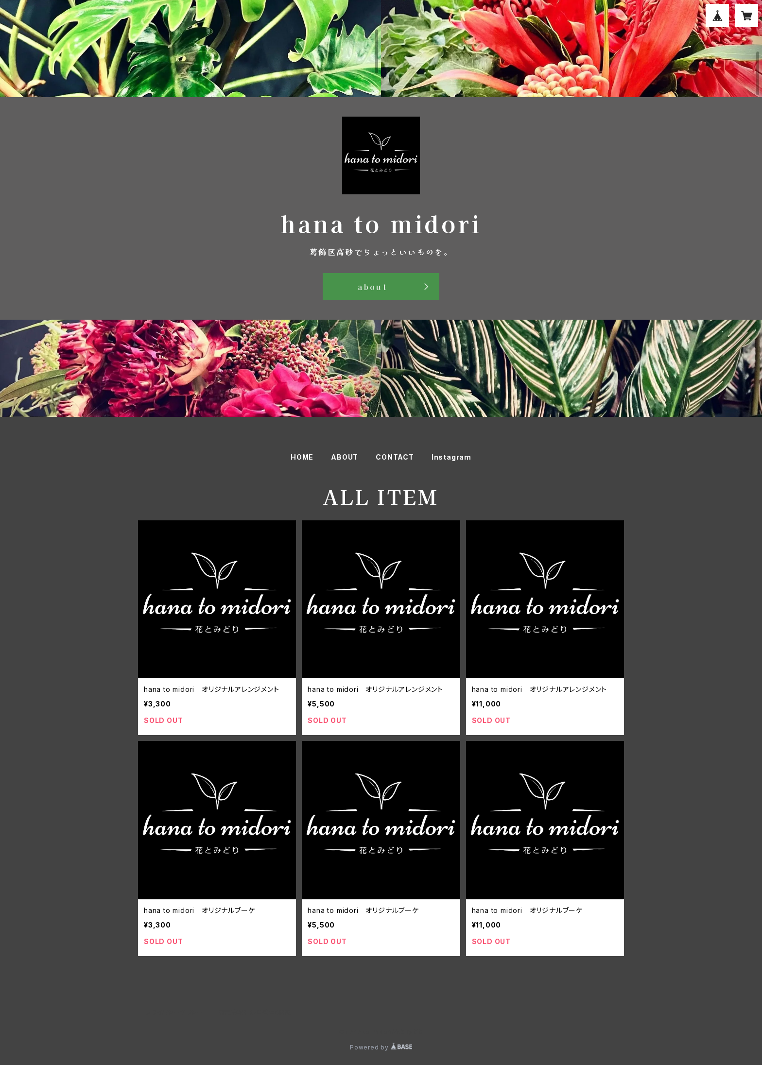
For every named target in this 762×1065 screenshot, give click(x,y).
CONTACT (395, 457)
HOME (302, 457)
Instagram (451, 457)
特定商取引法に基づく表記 (255, 1012)
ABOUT (344, 457)
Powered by (381, 1047)
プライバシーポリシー (174, 1012)
